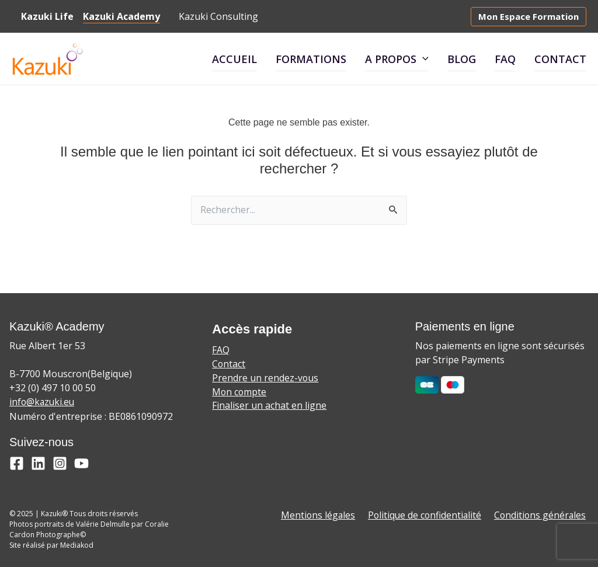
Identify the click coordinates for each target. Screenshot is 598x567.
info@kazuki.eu (43, 402)
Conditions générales (542, 515)
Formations (311, 59)
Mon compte (239, 393)
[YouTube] (81, 463)
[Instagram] (60, 463)
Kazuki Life (45, 16)
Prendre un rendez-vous (265, 379)
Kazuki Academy (116, 16)
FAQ (505, 59)
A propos (397, 59)
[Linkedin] (38, 463)
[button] (528, 16)
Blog (461, 59)
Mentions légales (323, 515)
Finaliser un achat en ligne (269, 407)
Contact (560, 59)
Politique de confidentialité (428, 515)
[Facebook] (16, 463)
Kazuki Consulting (213, 16)
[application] (422, 59)
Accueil (234, 59)
